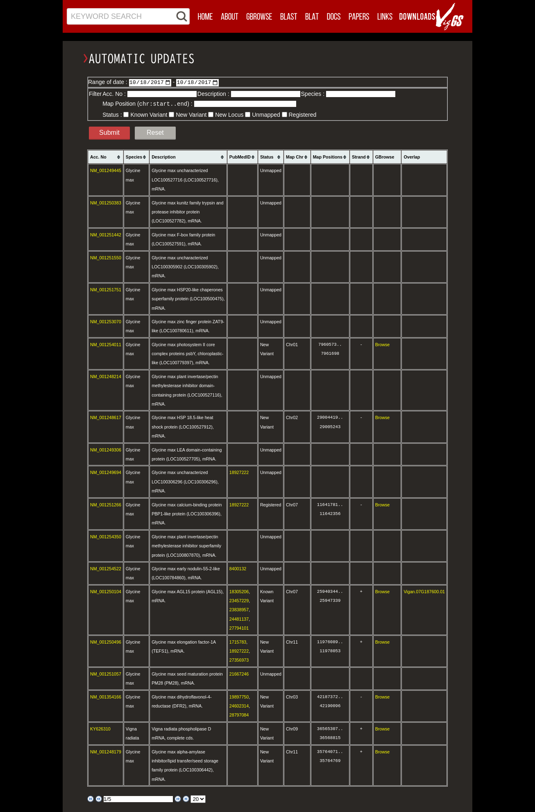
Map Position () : (148, 103)
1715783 (238, 641)
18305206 (239, 591)
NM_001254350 (105, 536)
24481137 (239, 618)
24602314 (239, 705)
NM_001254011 (105, 344)
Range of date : (108, 82)
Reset (155, 132)
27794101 (239, 627)
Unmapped (266, 114)
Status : (112, 114)
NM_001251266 (105, 504)
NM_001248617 (105, 417)
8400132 (238, 568)
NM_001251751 (105, 289)
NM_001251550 (105, 257)
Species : (313, 94)
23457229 (239, 600)
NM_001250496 (105, 641)
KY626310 (100, 728)
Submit (109, 132)
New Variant (191, 114)
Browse (382, 344)
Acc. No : (114, 94)
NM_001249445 (105, 170)
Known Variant (148, 114)
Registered (303, 114)
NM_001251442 (105, 234)
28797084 (239, 714)
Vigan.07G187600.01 (424, 591)
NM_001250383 (105, 202)
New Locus (229, 114)
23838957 (239, 609)
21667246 (239, 673)
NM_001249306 (105, 449)
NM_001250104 (105, 591)
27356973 (239, 659)
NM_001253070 (105, 321)
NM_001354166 (105, 696)
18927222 (239, 472)
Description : (214, 94)
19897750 (239, 696)
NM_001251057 (105, 673)
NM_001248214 (105, 376)
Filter (95, 94)
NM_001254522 (105, 568)
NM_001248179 (105, 751)
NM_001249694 (105, 472)
